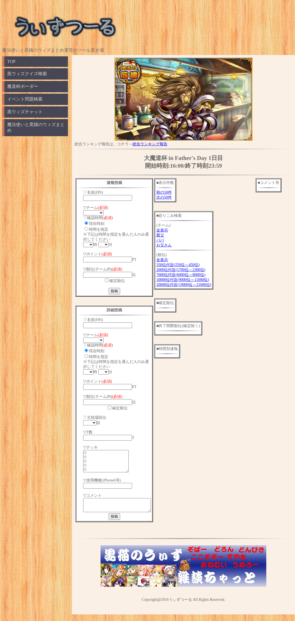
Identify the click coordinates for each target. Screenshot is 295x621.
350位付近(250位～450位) (185, 265)
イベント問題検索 (25, 99)
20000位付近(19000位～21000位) (191, 285)
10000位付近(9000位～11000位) (190, 280)
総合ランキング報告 (150, 144)
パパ (168, 240)
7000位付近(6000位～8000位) (188, 275)
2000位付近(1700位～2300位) (188, 270)
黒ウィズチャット (25, 111)
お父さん (172, 245)
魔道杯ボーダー (22, 86)
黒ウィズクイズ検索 (27, 73)
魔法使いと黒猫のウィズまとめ (36, 127)
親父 (168, 235)
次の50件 (172, 197)
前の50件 (172, 192)
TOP (11, 61)
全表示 (170, 230)
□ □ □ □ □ (108, 463)
